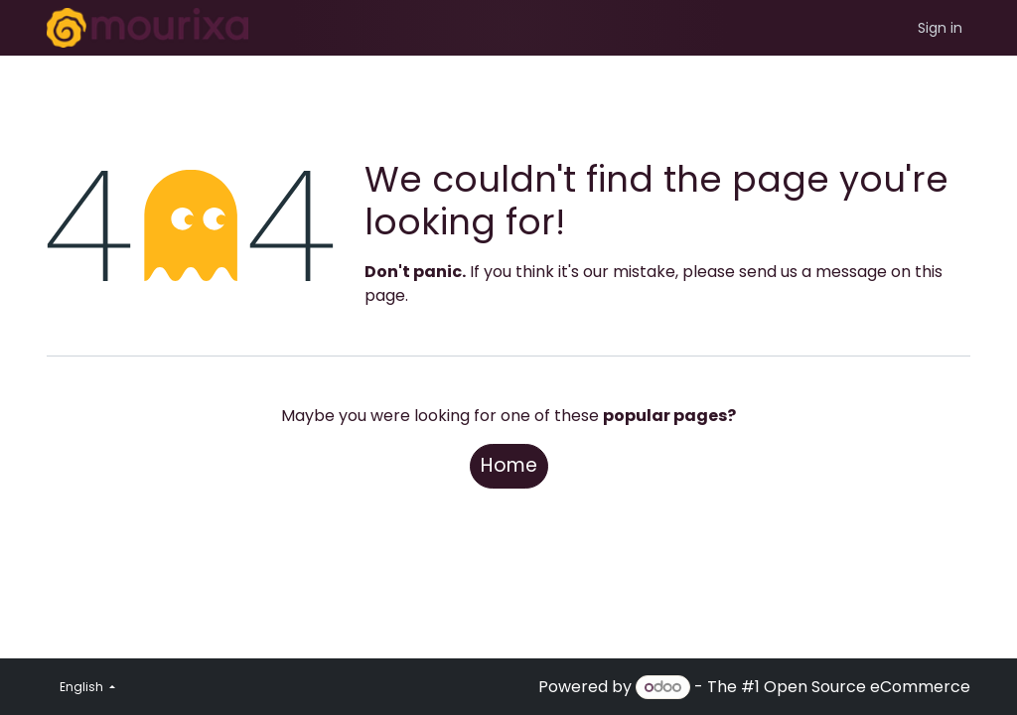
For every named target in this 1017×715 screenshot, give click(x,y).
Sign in (940, 28)
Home (509, 465)
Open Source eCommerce (867, 686)
